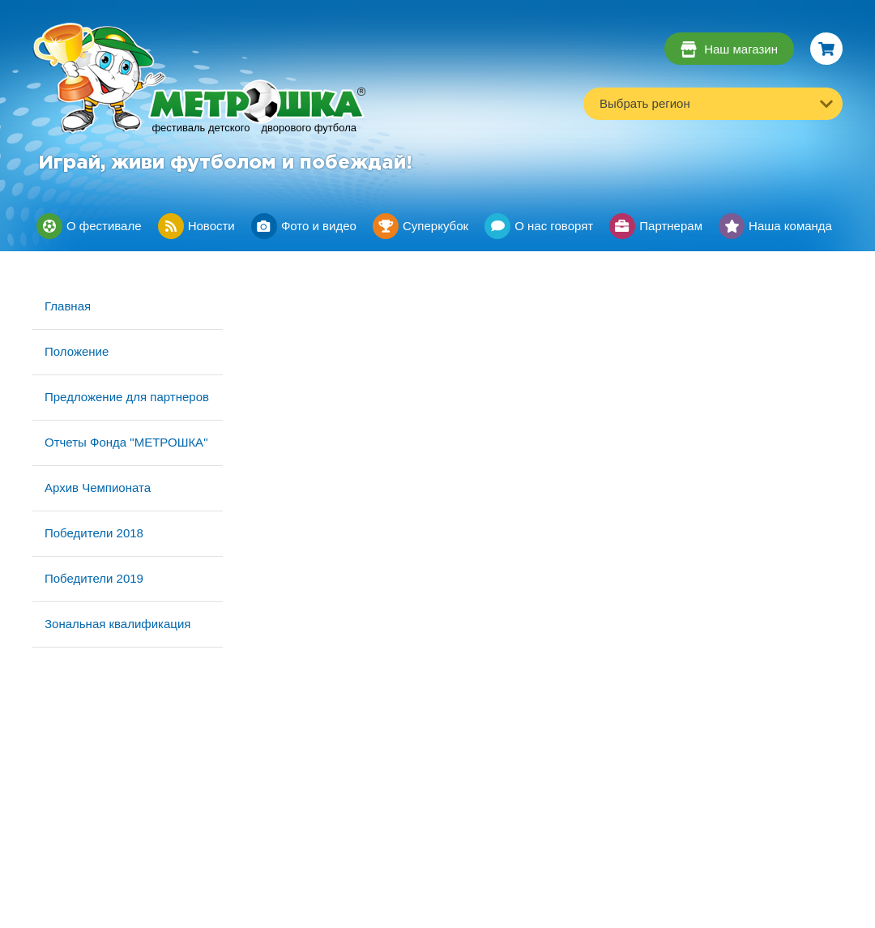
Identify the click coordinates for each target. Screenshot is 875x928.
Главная (68, 306)
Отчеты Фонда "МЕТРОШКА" (126, 442)
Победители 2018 (94, 533)
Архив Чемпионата (98, 487)
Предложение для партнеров (127, 397)
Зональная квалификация (117, 624)
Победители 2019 (94, 578)
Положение (77, 351)
